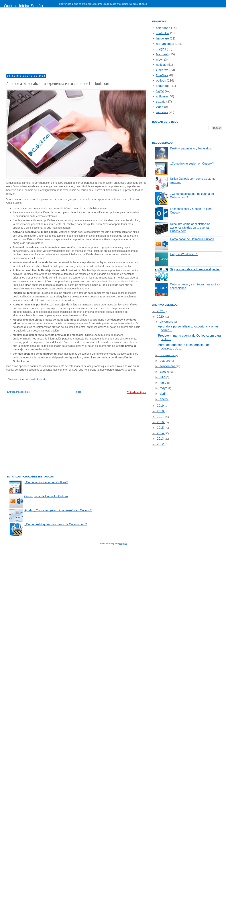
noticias (161, 64)
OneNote (162, 75)
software (162, 96)
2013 (161, 438)
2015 (161, 427)
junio (163, 382)
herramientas (24, 379)
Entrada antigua (136, 392)
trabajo (43, 379)
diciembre (167, 321)
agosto (165, 371)
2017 (161, 416)
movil (159, 59)
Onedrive (162, 70)
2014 (161, 433)
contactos (162, 33)
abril (163, 393)
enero (164, 399)
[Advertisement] (89, 40)
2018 (161, 411)
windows (162, 112)
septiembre (168, 366)
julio (163, 377)
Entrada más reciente (18, 391)
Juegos (161, 49)
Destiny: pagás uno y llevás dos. (191, 148)
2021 (161, 311)
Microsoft (162, 54)
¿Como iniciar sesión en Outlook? (192, 163)
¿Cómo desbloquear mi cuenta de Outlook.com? (55, 524)
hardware (162, 38)
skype (160, 91)
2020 (161, 316)
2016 (161, 422)
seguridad (163, 86)
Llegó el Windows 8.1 (184, 254)
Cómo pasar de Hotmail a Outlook (192, 239)
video (159, 107)
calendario (163, 28)
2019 (161, 405)
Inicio (78, 391)
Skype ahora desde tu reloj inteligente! (195, 269)
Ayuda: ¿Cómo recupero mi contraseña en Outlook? (58, 510)
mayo (164, 388)
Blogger (123, 543)
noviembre (167, 355)
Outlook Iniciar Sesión (23, 5)
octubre (165, 360)
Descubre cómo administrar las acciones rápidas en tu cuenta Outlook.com (190, 227)
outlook (34, 379)
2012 (161, 444)
